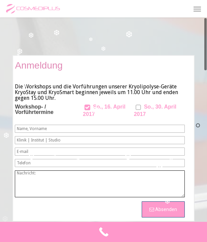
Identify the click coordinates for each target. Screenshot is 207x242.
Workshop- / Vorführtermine (34, 109)
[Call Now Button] (103, 232)
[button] (197, 8)
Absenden (163, 209)
